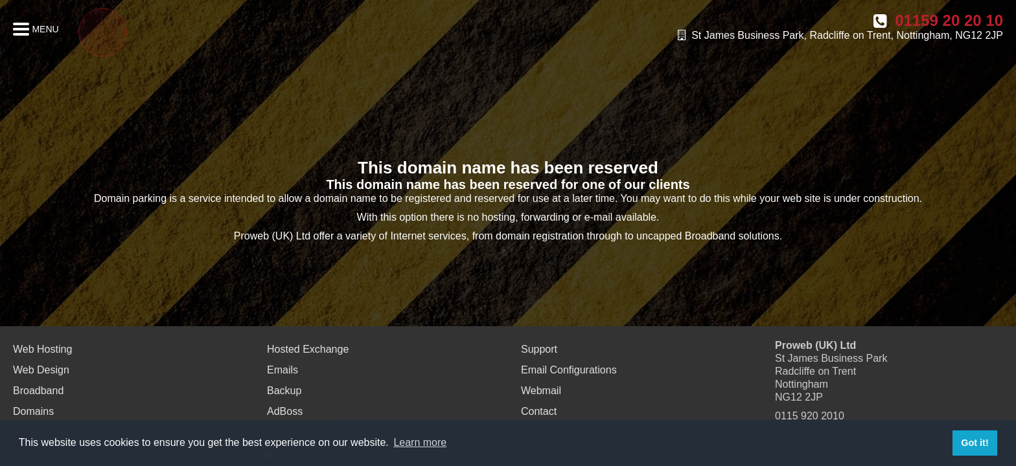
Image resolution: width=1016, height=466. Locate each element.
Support (539, 349)
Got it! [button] (974, 443)
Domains (33, 411)
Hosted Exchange (308, 349)
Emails (282, 369)
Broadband (38, 390)
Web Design (41, 369)
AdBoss (285, 411)
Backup (284, 390)
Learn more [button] (419, 442)
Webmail (541, 390)
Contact (539, 411)
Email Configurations (569, 369)
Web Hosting (42, 349)
